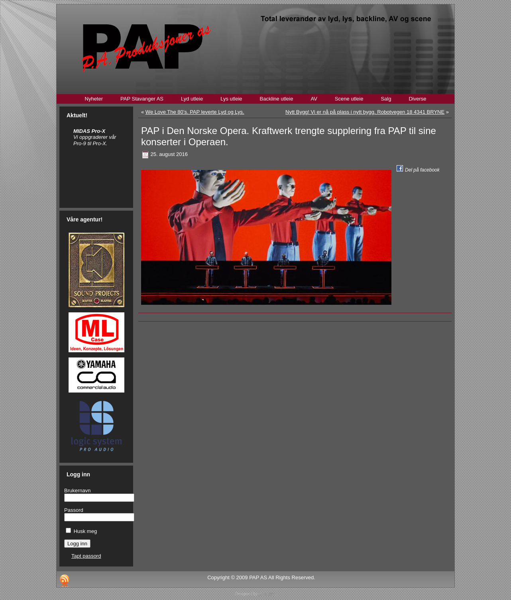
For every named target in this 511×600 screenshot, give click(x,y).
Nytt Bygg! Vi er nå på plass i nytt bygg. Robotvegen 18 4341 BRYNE (364, 112)
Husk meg (85, 531)
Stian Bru (266, 594)
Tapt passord (86, 556)
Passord (73, 510)
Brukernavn (77, 490)
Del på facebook (422, 170)
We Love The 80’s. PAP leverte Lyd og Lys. (194, 112)
